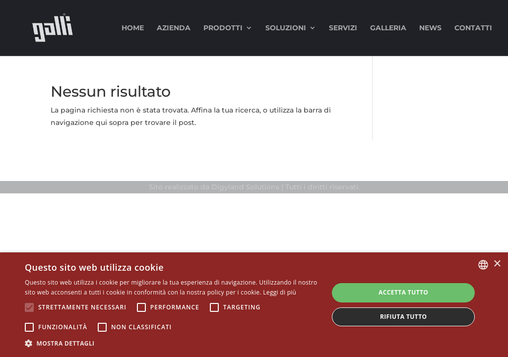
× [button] (497, 264)
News (430, 28)
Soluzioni (285, 28)
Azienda (173, 28)
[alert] (254, 304)
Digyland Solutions (245, 186)
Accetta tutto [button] (403, 292)
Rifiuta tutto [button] (403, 316)
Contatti (473, 28)
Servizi (343, 28)
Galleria (388, 28)
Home (133, 28)
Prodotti (223, 28)
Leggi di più (279, 292)
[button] (172, 343)
